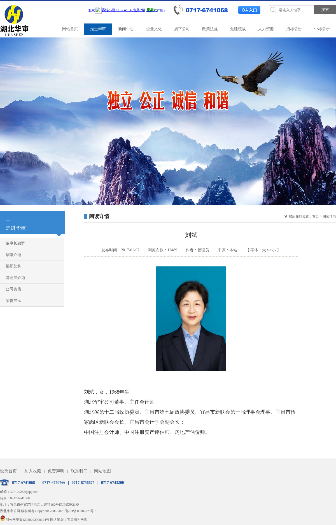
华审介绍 (13, 255)
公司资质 (13, 289)
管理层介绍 (15, 278)
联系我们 (79, 471)
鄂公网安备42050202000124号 (24, 520)
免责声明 (56, 471)
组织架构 (13, 266)
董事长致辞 (15, 243)
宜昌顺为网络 (77, 520)
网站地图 (102, 471)
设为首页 (8, 471)
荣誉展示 (13, 301)
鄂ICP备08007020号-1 (81, 511)
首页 (315, 216)
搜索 (325, 10)
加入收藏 (32, 471)
